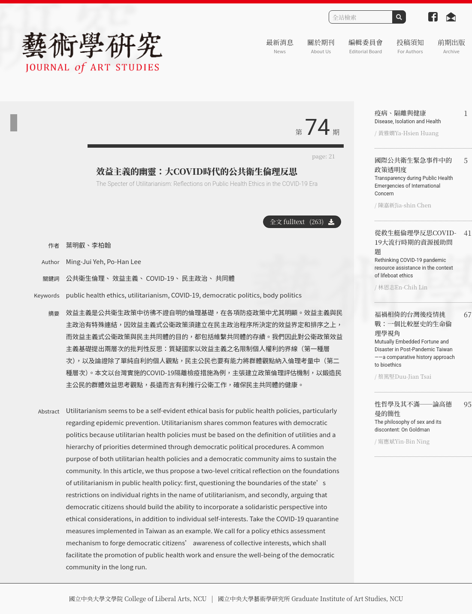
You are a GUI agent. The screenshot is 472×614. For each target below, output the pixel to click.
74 (317, 127)
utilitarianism (148, 294)
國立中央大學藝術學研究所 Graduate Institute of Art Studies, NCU (310, 598)
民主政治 (195, 278)
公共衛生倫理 (85, 278)
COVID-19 (160, 278)
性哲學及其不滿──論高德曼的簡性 (416, 416)
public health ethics (95, 294)
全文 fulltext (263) (302, 221)
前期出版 (451, 46)
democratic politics (231, 294)
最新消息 (279, 46)
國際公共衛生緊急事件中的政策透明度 (416, 176)
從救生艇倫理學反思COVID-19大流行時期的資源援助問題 (416, 254)
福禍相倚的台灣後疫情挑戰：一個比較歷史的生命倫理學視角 (416, 339)
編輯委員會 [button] (365, 46)
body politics (282, 294)
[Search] (361, 17)
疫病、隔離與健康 (416, 116)
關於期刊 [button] (321, 46)
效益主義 (125, 278)
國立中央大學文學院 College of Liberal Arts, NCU (137, 598)
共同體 (225, 278)
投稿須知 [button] (410, 46)
